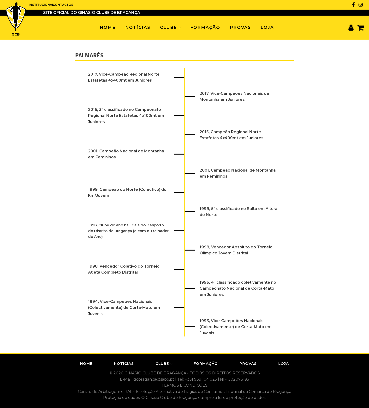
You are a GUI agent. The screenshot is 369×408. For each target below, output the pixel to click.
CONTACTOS (62, 4)
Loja (267, 27)
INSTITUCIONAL (41, 4)
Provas (240, 27)
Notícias (137, 27)
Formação (205, 27)
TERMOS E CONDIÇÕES (184, 385)
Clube (168, 27)
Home (108, 27)
